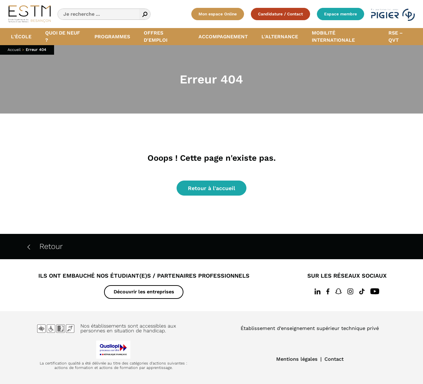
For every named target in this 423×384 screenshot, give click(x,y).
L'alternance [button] (279, 36)
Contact (334, 359)
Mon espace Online (217, 14)
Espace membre (340, 14)
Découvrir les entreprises (144, 291)
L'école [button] (21, 36)
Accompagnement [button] (223, 36)
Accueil (14, 50)
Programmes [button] (112, 36)
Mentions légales (297, 359)
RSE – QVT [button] (395, 36)
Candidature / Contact (280, 14)
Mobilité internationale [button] (333, 36)
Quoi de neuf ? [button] (62, 36)
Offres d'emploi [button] (155, 36)
